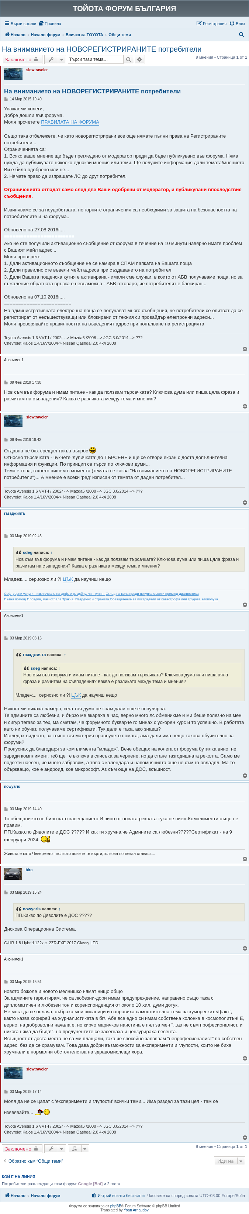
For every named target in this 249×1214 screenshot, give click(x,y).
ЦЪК (68, 579)
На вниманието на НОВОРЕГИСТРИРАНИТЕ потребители (102, 49)
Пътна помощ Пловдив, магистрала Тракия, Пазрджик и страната (56, 599)
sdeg (27, 552)
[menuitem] (49, 23)
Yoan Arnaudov (136, 1210)
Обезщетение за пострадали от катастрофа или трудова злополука (164, 599)
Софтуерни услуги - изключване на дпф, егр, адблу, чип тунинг (54, 594)
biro (28, 870)
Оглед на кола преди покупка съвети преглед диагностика (152, 594)
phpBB (115, 1206)
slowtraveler (37, 70)
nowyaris (12, 786)
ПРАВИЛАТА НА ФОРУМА (70, 122)
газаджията (14, 513)
